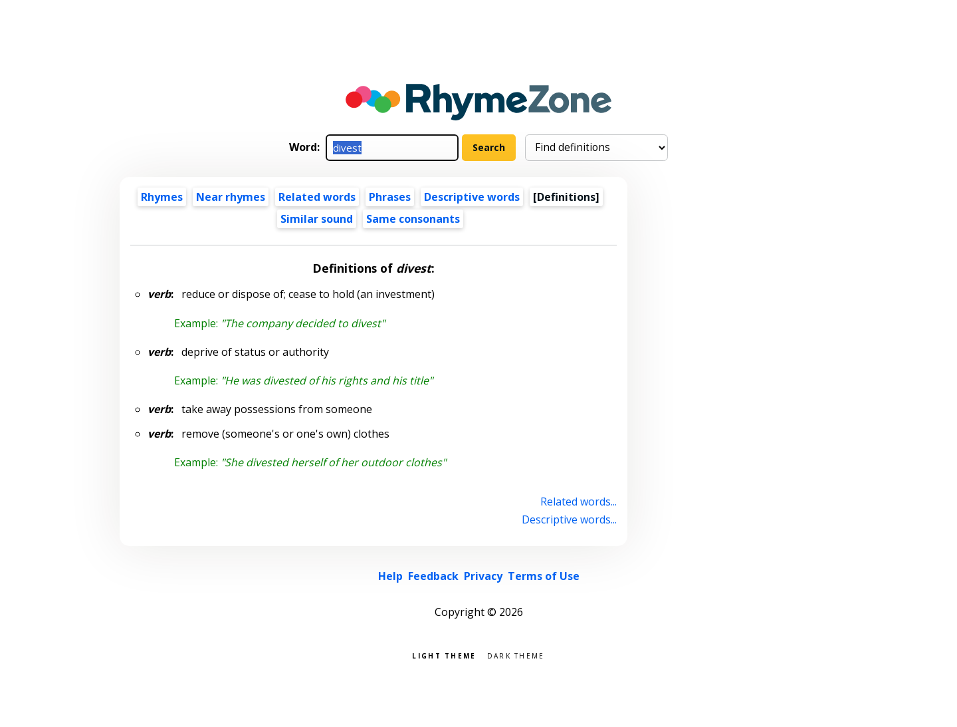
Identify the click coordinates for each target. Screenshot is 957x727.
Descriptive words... (569, 519)
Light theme (444, 655)
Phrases (390, 197)
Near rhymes (230, 197)
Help (390, 576)
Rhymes (162, 197)
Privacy (483, 576)
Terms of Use (544, 576)
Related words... (578, 501)
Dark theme (516, 655)
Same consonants (413, 219)
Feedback (433, 576)
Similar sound (316, 219)
